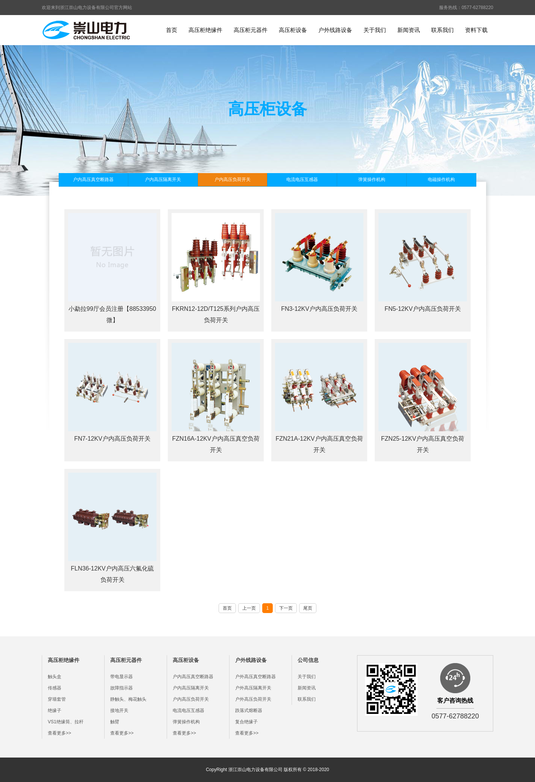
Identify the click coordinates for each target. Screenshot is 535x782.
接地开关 (119, 710)
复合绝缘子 (246, 721)
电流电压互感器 (302, 179)
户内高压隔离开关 (163, 179)
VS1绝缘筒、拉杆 (66, 721)
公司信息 (308, 660)
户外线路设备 (335, 30)
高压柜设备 (293, 30)
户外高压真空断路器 (255, 676)
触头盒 (54, 676)
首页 (171, 30)
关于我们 (374, 30)
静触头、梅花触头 (128, 699)
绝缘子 (54, 710)
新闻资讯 (408, 30)
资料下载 (476, 30)
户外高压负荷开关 (253, 699)
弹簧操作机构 (371, 179)
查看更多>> (59, 733)
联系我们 (442, 30)
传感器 (54, 688)
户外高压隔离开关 (253, 688)
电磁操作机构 (441, 179)
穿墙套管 (57, 699)
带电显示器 (121, 676)
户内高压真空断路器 (93, 179)
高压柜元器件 (251, 30)
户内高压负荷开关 (232, 179)
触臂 (114, 721)
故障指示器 (121, 688)
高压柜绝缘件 (205, 30)
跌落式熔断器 (248, 710)
